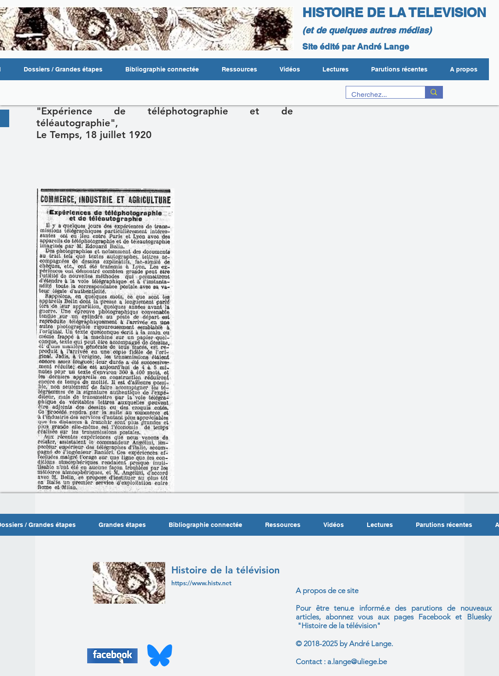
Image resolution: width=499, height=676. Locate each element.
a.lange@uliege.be (357, 661)
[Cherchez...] (379, 94)
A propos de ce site (327, 590)
